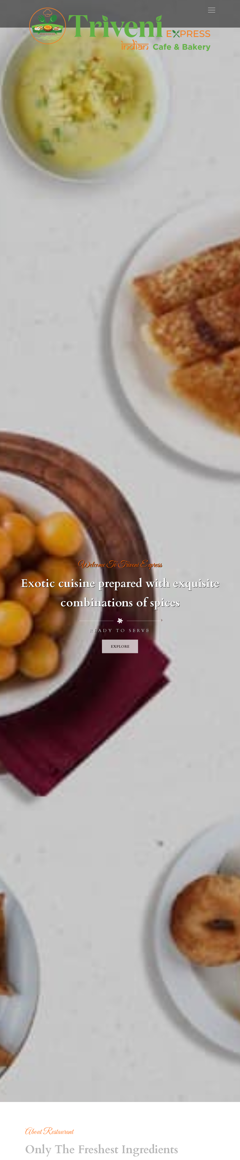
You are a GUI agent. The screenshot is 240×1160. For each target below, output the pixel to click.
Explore (120, 649)
